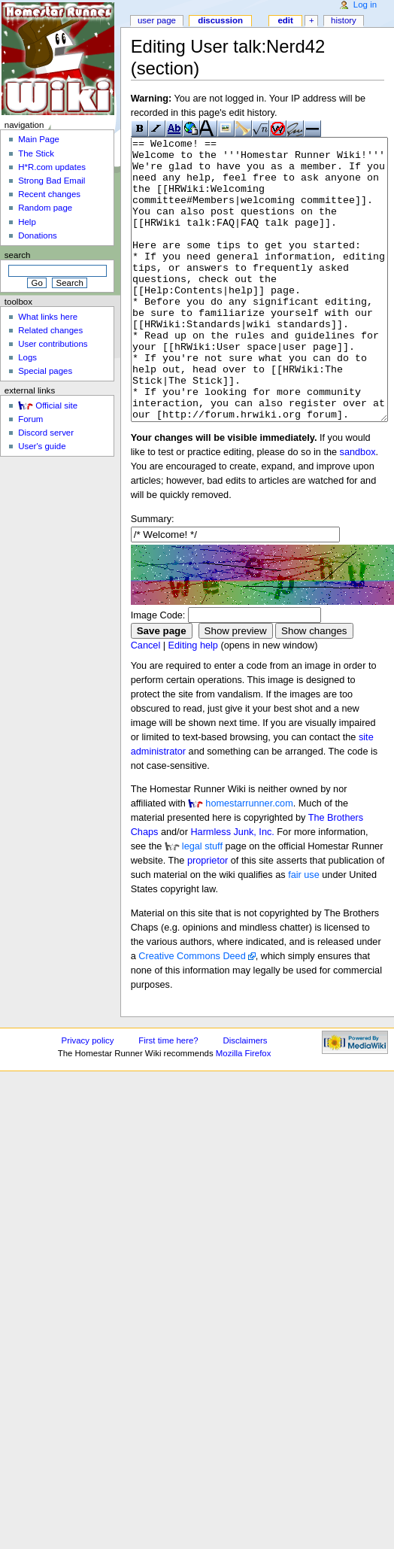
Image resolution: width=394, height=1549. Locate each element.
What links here (47, 316)
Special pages (45, 370)
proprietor (207, 917)
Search (18, 255)
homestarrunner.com (248, 860)
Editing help (193, 702)
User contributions (52, 343)
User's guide (41, 446)
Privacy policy (88, 1096)
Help (27, 221)
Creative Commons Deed (191, 1012)
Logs (27, 357)
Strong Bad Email (51, 180)
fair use (304, 931)
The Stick (36, 153)
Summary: (152, 575)
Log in (365, 4)
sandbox (358, 508)
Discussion (220, 20)
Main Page (38, 139)
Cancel (146, 702)
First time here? (168, 1096)
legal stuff (202, 903)
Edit (284, 20)
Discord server (46, 432)
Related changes (50, 330)
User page (157, 20)
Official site (56, 405)
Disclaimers (245, 1096)
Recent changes (49, 194)
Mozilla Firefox (243, 1109)
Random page (45, 207)
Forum (30, 419)
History (343, 20)
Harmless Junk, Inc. (232, 888)
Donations (37, 235)
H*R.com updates (52, 167)
